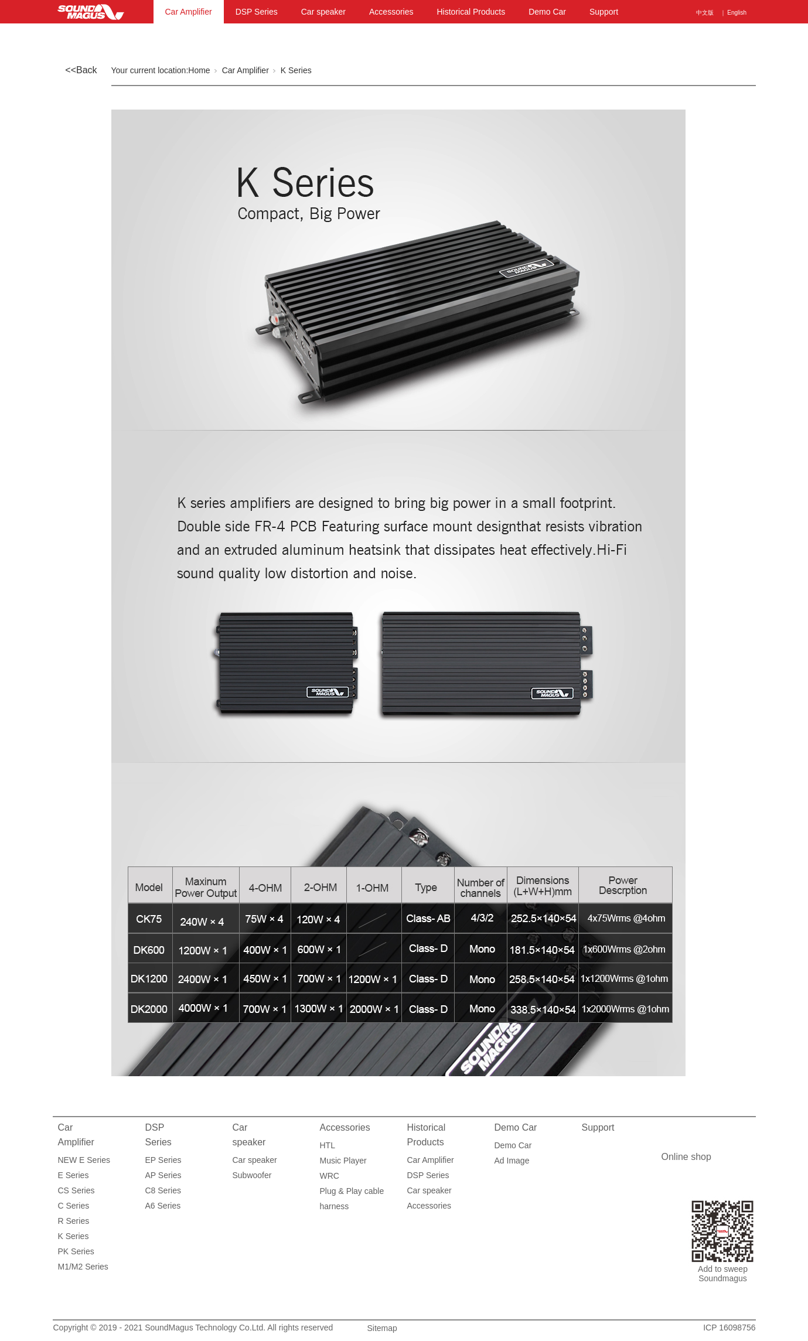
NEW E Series (84, 1160)
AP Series (163, 1175)
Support (603, 11)
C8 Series (163, 1190)
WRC (329, 1175)
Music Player (343, 1160)
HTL (327, 1145)
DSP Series (257, 11)
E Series (73, 1175)
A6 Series (163, 1205)
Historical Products (471, 11)
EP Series (163, 1160)
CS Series (76, 1190)
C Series (74, 1205)
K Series (296, 70)
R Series (74, 1221)
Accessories (391, 11)
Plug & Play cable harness (352, 1192)
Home (199, 70)
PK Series (76, 1251)
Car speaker (323, 11)
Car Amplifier (188, 11)
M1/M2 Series (83, 1266)
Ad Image (512, 1160)
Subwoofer (252, 1175)
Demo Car (547, 11)
